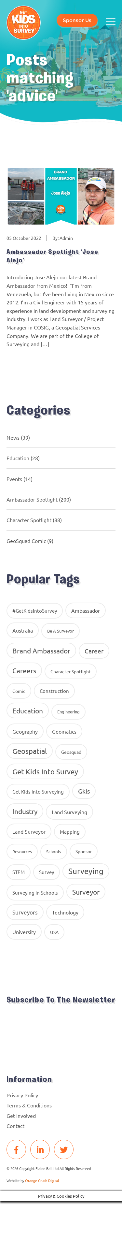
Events (14, 478)
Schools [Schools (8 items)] (53, 851)
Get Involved (21, 1115)
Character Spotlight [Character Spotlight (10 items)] (70, 671)
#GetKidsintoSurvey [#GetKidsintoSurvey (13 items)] (34, 610)
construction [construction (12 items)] (54, 691)
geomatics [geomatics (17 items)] (64, 731)
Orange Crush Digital (42, 1180)
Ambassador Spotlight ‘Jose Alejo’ (52, 256)
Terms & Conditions (29, 1105)
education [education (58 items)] (27, 710)
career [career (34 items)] (94, 651)
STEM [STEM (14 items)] (18, 872)
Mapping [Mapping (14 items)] (70, 831)
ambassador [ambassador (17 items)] (85, 610)
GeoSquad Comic (26, 540)
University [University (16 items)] (24, 932)
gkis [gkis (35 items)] (84, 791)
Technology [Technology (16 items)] (65, 912)
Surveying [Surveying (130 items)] (85, 871)
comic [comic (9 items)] (18, 691)
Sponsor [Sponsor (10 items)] (83, 851)
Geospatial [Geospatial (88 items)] (29, 751)
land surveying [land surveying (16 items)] (69, 812)
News (13, 437)
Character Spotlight (29, 520)
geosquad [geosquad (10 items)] (71, 752)
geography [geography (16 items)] (25, 731)
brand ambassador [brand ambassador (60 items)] (41, 650)
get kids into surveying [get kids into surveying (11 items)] (38, 791)
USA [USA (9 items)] (54, 932)
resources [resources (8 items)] (22, 851)
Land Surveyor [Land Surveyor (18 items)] (29, 831)
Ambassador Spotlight (32, 499)
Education (18, 458)
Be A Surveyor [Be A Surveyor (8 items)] (60, 631)
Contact (15, 1125)
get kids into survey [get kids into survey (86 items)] (45, 771)
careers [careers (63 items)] (24, 670)
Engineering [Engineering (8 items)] (68, 711)
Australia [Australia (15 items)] (22, 630)
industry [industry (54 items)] (24, 811)
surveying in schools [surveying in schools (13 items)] (35, 892)
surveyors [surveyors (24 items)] (25, 912)
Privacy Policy (22, 1095)
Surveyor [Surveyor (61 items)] (86, 891)
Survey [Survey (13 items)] (46, 872)
